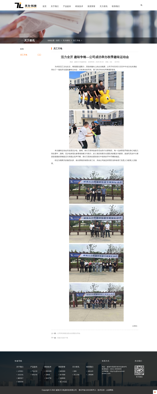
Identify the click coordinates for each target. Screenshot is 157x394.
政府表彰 (61, 371)
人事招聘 (89, 374)
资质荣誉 (91, 6)
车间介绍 (33, 374)
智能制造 (61, 378)
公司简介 (19, 371)
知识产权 (47, 378)
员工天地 (23, 55)
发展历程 (19, 382)
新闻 (22, 49)
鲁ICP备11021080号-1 (87, 390)
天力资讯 (104, 6)
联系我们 (116, 6)
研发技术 (79, 6)
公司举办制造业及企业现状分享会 (68, 333)
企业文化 (19, 374)
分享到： (135, 326)
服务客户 (19, 378)
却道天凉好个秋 (62, 338)
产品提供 (67, 6)
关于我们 (55, 6)
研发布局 (47, 371)
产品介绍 (33, 371)
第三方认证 (62, 382)
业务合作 (89, 371)
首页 (44, 6)
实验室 (47, 374)
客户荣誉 (61, 374)
